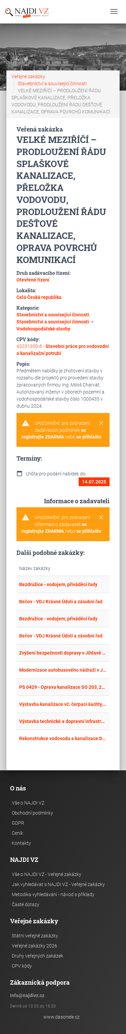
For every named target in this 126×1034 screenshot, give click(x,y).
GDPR (18, 823)
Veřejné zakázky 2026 (34, 945)
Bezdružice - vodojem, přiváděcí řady (58, 584)
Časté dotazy (25, 904)
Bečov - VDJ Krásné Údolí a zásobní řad (60, 601)
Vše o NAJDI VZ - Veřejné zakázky (46, 874)
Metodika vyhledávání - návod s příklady (53, 894)
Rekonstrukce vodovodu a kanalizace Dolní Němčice (63, 738)
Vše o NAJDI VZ (28, 803)
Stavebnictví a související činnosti (52, 83)
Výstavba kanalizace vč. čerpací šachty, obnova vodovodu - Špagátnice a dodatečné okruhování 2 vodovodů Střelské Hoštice (63, 704)
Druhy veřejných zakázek (37, 956)
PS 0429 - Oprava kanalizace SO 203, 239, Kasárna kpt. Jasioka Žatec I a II (63, 687)
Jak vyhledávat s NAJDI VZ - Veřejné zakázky (58, 884)
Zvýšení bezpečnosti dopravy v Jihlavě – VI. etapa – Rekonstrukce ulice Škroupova (63, 653)
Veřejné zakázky (28, 76)
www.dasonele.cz (61, 1017)
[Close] (101, 423)
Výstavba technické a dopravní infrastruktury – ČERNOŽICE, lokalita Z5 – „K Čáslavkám (63, 721)
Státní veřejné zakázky (35, 935)
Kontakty (21, 843)
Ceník (17, 833)
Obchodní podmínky (32, 813)
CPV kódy (22, 966)
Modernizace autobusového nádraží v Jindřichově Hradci (63, 670)
